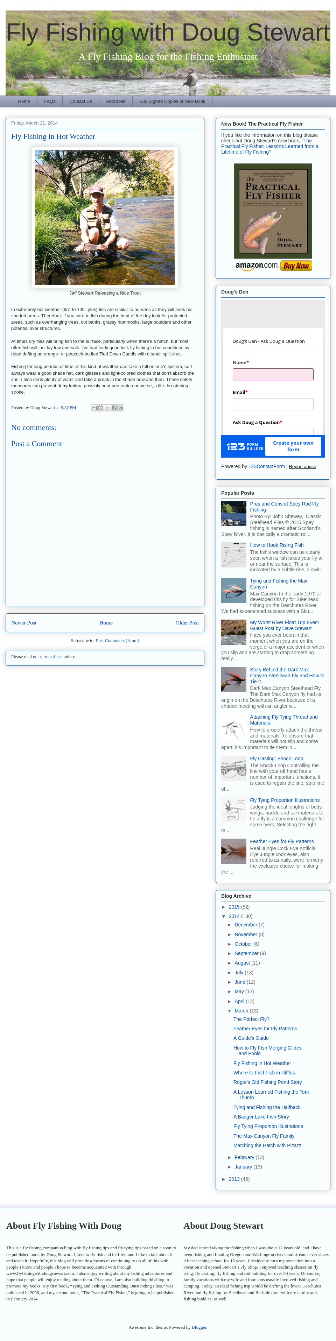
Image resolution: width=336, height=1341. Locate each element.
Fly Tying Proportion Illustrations (285, 800)
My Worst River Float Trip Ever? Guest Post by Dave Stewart (285, 625)
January (243, 1167)
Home (24, 101)
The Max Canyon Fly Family (263, 1136)
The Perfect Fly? (251, 1019)
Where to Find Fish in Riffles (264, 1072)
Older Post (187, 623)
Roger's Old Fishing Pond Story (267, 1082)
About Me (116, 101)
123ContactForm (266, 466)
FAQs (50, 101)
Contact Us (81, 101)
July (239, 972)
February (244, 1157)
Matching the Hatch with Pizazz (267, 1145)
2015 (235, 907)
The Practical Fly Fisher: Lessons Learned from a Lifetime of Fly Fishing (269, 146)
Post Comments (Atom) (117, 640)
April (240, 1001)
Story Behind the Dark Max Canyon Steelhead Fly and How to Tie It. (287, 675)
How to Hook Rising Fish (277, 545)
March (242, 1011)
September (247, 953)
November (246, 934)
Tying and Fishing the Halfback (266, 1107)
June (240, 982)
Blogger (199, 1327)
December (246, 924)
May (239, 991)
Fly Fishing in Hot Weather (262, 1063)
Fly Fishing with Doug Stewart (168, 32)
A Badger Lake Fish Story (261, 1117)
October (243, 944)
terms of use (51, 656)
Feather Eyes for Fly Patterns (282, 841)
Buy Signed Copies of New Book (172, 101)
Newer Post (23, 623)
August (242, 963)
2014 (235, 916)
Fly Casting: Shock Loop (276, 758)
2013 (235, 1179)
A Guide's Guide (251, 1038)
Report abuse (302, 466)
